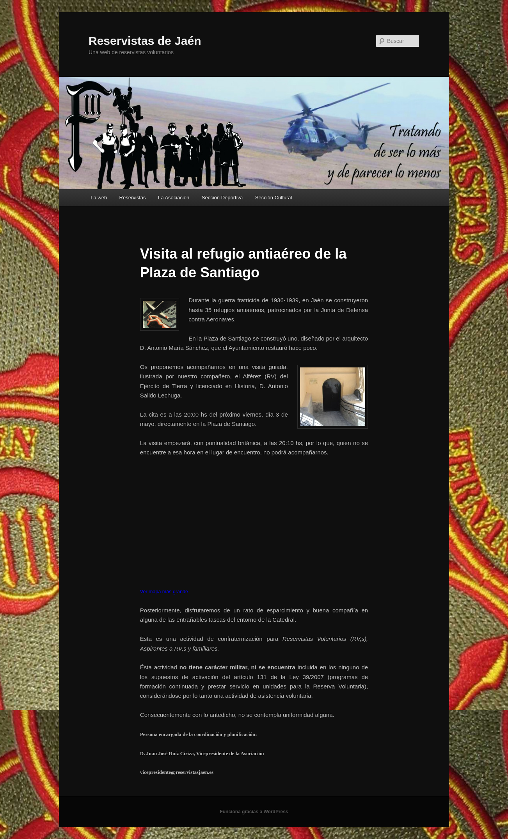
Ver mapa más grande (164, 591)
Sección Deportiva (222, 197)
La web (99, 197)
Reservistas (132, 197)
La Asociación (173, 197)
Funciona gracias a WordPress (254, 811)
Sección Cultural (273, 197)
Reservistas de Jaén (145, 40)
